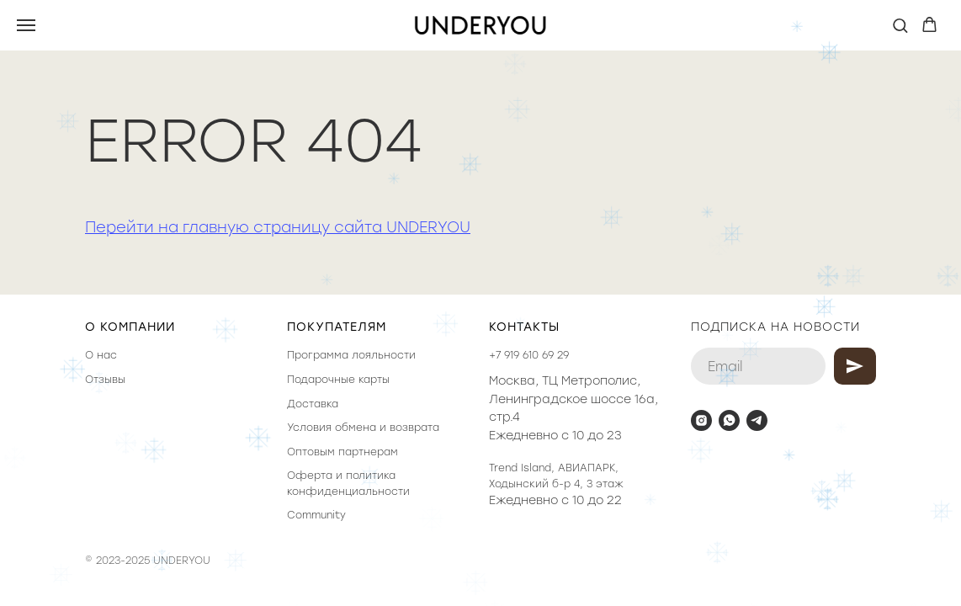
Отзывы (105, 379)
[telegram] (756, 420)
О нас (101, 355)
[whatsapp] (729, 420)
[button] (900, 25)
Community (316, 515)
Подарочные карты (338, 379)
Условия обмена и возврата (363, 427)
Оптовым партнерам (342, 452)
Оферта (309, 475)
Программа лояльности (351, 355)
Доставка (312, 404)
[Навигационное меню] (26, 25)
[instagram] (701, 420)
